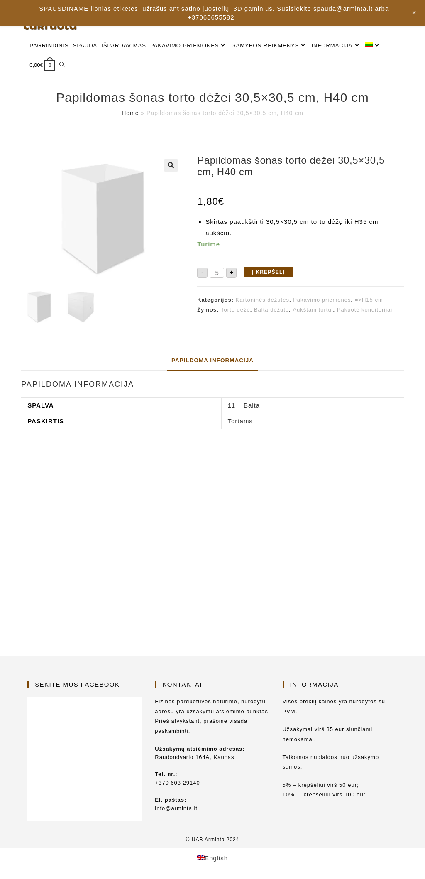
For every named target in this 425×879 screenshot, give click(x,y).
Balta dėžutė (271, 310)
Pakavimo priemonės (322, 300)
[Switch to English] (212, 858)
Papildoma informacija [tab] (212, 360)
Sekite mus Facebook (77, 684)
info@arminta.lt (176, 808)
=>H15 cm (369, 300)
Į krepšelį (268, 272)
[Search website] (62, 65)
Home (130, 113)
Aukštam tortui (313, 310)
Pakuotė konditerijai (364, 310)
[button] (171, 165)
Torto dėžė (235, 310)
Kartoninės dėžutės (262, 300)
